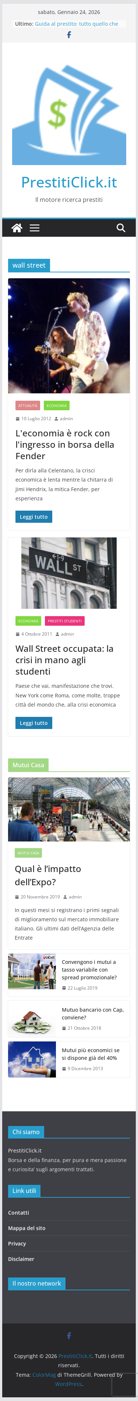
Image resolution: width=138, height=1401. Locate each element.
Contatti (18, 1212)
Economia (57, 405)
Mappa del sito (27, 1228)
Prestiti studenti (65, 620)
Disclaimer (21, 1258)
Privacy (17, 1243)
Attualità (27, 405)
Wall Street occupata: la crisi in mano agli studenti (64, 659)
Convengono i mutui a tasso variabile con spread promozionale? (89, 969)
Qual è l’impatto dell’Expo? (48, 875)
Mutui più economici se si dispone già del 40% (91, 1054)
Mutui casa (28, 852)
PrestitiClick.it (69, 182)
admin (66, 418)
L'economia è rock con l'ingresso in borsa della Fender (64, 444)
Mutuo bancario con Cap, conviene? (93, 1013)
